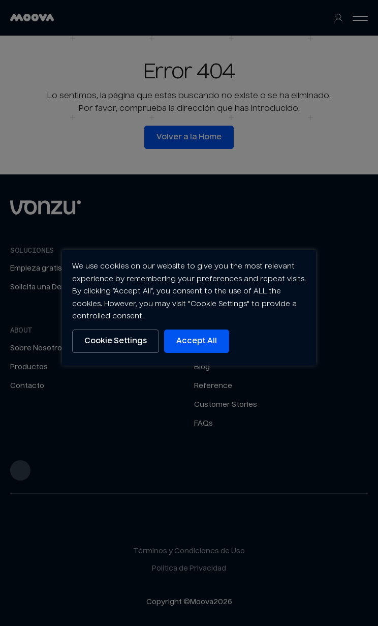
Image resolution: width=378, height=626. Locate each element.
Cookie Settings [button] (115, 341)
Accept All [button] (196, 341)
